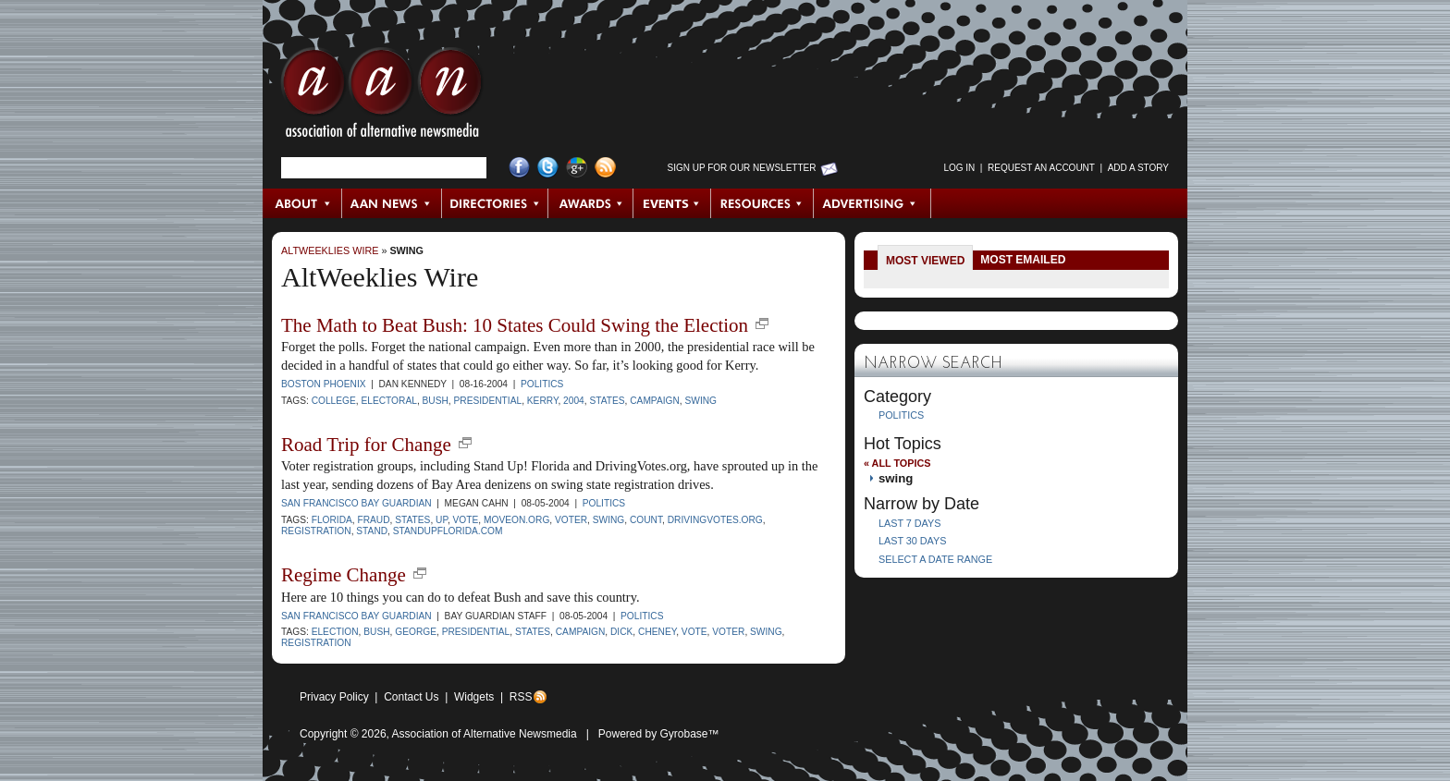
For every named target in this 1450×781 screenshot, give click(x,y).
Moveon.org (516, 520)
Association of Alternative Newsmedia (484, 733)
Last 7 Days (909, 523)
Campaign (655, 401)
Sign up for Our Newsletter (742, 168)
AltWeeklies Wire (329, 250)
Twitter (548, 167)
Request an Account (1041, 168)
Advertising (872, 203)
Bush (436, 401)
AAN (382, 97)
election (335, 632)
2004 (573, 401)
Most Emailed (1022, 259)
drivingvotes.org (715, 520)
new (762, 323)
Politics (542, 384)
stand (371, 531)
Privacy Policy (334, 696)
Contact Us (411, 696)
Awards (590, 203)
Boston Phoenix (323, 384)
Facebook (519, 167)
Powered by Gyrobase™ (658, 733)
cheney (657, 632)
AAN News (392, 203)
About (303, 203)
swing (406, 250)
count (646, 520)
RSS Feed (605, 167)
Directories (495, 203)
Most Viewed (925, 260)
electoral (388, 401)
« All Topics (897, 463)
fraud (373, 520)
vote (466, 520)
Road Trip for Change (366, 444)
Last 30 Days (912, 540)
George (415, 632)
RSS (521, 696)
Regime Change (343, 575)
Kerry (543, 401)
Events (672, 203)
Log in (959, 168)
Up (442, 520)
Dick (621, 632)
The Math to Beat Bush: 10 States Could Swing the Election (514, 325)
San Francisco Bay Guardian (356, 503)
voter (571, 520)
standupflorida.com (448, 531)
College (334, 401)
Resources (762, 203)
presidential (488, 401)
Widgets (474, 696)
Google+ (576, 167)
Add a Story (1138, 168)
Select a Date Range (935, 559)
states (606, 401)
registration (316, 531)
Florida (332, 520)
